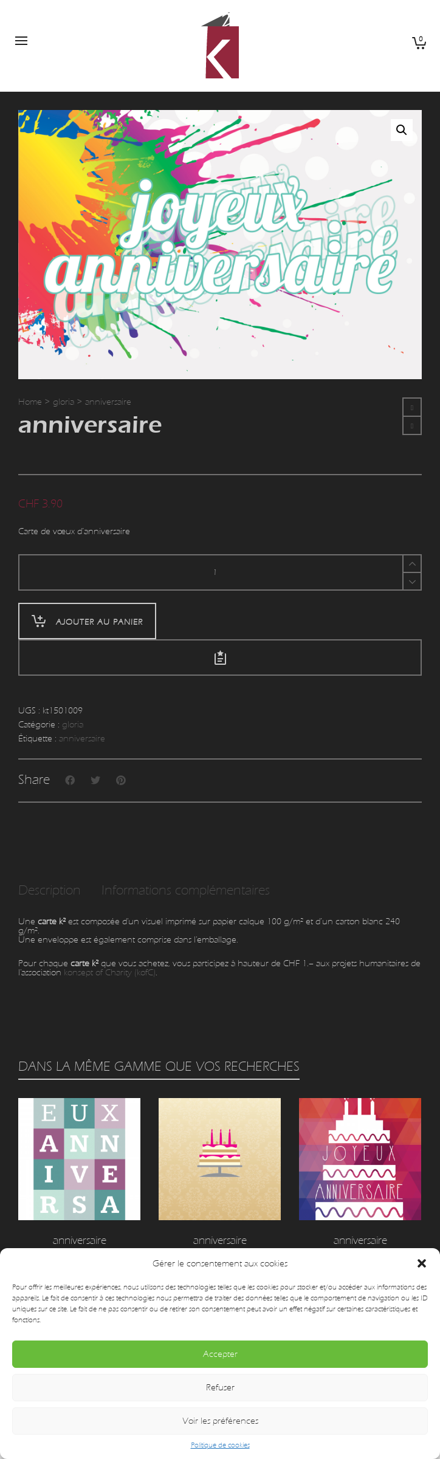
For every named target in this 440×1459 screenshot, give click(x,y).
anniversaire (82, 738)
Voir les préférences (220, 1421)
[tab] (49, 891)
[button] (422, 1263)
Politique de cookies (220, 1445)
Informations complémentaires (185, 890)
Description (49, 890)
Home (30, 402)
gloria (63, 402)
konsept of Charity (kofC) (110, 972)
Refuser (220, 1387)
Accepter (220, 1354)
